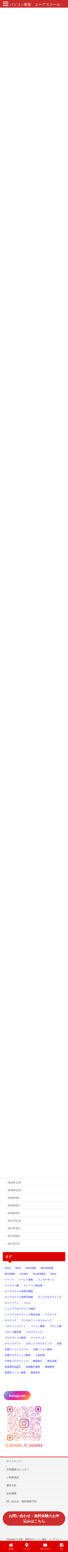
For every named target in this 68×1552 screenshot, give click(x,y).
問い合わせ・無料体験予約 (21, 1501)
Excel (8, 1268)
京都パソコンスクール (16, 1349)
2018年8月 (14, 1205)
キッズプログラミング (49, 1297)
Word (53, 1273)
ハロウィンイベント (15, 1326)
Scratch (24, 1273)
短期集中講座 (33, 1366)
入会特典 (40, 1355)
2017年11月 (14, 1220)
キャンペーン (12, 1302)
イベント (9, 1279)
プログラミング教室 (15, 1337)
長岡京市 (35, 1372)
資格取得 (49, 1366)
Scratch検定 (39, 1273)
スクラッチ (51, 1314)
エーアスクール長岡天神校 (19, 1291)
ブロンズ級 (55, 1326)
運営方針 (11, 1485)
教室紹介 (37, 1361)
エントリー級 (12, 1285)
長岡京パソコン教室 (15, 1372)
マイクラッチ (38, 1337)
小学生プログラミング (16, 1361)
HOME (11, 1546)
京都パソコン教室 (42, 1349)
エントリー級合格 (33, 1285)
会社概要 (11, 1493)
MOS (18, 1268)
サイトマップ (14, 1461)
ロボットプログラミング (39, 1343)
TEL (61, 1546)
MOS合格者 (47, 1268)
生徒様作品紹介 (13, 1366)
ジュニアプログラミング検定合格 (22, 1314)
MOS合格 (31, 1268)
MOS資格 (10, 1273)
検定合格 (52, 1361)
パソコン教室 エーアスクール (34, 5)
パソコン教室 (38, 1326)
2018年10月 (14, 1190)
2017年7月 (14, 1243)
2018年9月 (14, 1197)
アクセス (26, 1546)
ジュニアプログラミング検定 (20, 1308)
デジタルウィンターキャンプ (36, 1320)
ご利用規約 (12, 1477)
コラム (27, 1302)
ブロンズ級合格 (13, 1332)
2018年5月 (14, 1213)
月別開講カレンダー (17, 1469)
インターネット (46, 1279)
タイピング (11, 1320)
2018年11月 (14, 1182)
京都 (59, 1343)
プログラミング (34, 1332)
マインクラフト (13, 1343)
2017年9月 (14, 1228)
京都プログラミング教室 (18, 1355)
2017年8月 (14, 1235)
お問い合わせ (45, 1546)
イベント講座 (26, 1279)
